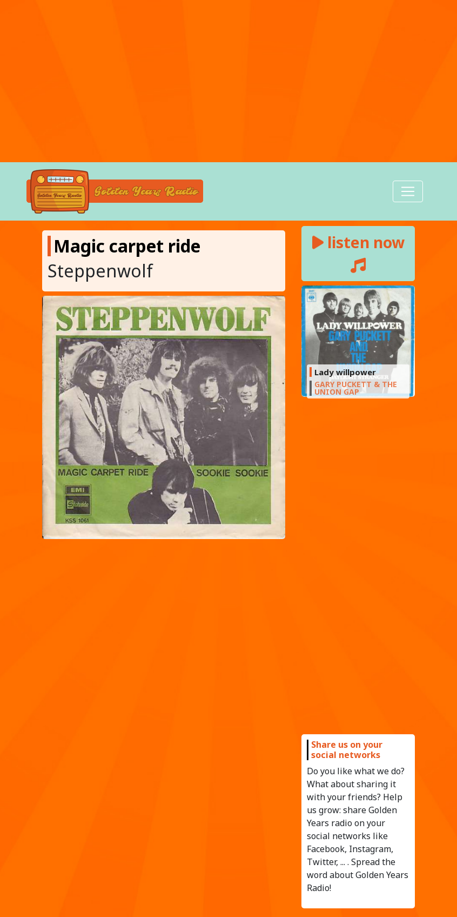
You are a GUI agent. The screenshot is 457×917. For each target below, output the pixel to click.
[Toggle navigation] (408, 191)
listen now (358, 252)
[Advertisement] (228, 81)
